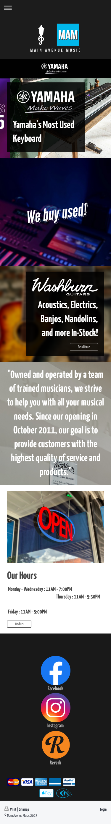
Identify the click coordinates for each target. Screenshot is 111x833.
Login (103, 810)
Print (10, 810)
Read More (84, 347)
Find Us (19, 624)
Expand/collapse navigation (55, 7)
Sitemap (24, 810)
